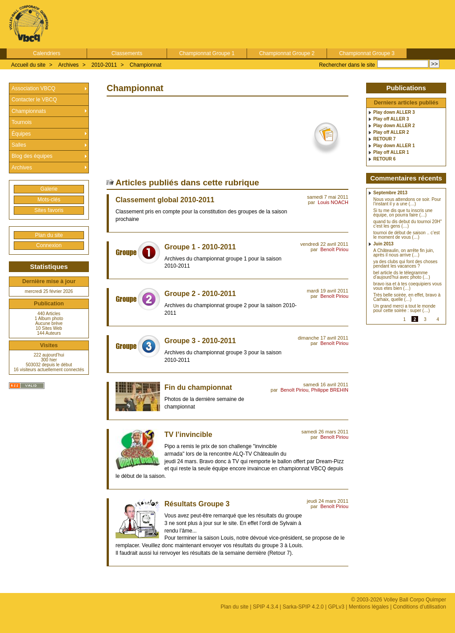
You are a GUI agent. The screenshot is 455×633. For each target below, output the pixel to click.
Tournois (22, 122)
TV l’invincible (188, 434)
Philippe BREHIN (329, 390)
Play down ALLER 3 (394, 112)
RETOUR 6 (384, 159)
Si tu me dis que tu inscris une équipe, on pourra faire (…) (402, 212)
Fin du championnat (198, 387)
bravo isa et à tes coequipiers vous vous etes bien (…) (407, 286)
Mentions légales (369, 607)
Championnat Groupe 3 (367, 53)
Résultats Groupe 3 (197, 504)
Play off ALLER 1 (391, 152)
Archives (68, 65)
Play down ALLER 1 (394, 146)
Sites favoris (48, 210)
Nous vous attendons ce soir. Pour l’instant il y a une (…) (407, 201)
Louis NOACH (333, 202)
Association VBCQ (34, 88)
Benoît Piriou (334, 249)
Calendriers (46, 53)
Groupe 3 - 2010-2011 (200, 341)
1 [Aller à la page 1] (404, 319)
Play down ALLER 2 (394, 126)
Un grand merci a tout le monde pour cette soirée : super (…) (404, 308)
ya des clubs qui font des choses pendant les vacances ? (405, 264)
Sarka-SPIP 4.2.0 (303, 607)
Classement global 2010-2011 (165, 200)
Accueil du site (28, 65)
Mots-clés (48, 199)
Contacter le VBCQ (34, 99)
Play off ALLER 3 (391, 119)
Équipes (21, 134)
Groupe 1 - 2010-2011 (200, 247)
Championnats (29, 111)
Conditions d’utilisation (419, 607)
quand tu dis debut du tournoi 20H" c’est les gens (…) (407, 224)
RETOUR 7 (384, 139)
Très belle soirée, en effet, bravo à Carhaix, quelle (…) (406, 297)
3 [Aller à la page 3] (425, 319)
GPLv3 (336, 607)
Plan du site (49, 235)
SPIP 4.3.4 (265, 607)
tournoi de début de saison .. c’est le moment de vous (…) (406, 235)
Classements (127, 53)
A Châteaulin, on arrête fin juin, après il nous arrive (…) (403, 252)
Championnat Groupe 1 (207, 53)
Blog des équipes (32, 156)
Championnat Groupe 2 (287, 53)
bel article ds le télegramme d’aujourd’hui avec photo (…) (401, 275)
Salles (19, 145)
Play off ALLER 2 (391, 132)
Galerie (49, 189)
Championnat (145, 65)
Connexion (48, 245)
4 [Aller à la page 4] (437, 319)
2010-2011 (104, 65)
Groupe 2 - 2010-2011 (200, 293)
